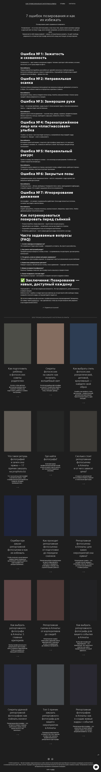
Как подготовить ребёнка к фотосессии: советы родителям (17, 376)
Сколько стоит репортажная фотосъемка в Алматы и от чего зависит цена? (83, 466)
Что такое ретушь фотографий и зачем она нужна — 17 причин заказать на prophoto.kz (17, 466)
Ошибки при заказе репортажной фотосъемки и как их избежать (17, 549)
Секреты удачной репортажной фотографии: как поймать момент (17, 716)
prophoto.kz (35, 300)
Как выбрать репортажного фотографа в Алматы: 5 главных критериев (17, 635)
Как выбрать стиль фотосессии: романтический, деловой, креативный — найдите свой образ (83, 380)
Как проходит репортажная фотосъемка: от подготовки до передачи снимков (50, 550)
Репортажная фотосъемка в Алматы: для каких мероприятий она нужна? (83, 550)
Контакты (72, 3)
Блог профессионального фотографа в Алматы (41, 3)
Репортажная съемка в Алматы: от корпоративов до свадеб (51, 632)
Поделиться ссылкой (51, 310)
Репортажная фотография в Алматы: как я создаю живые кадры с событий (83, 717)
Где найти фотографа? (50, 460)
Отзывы (62, 3)
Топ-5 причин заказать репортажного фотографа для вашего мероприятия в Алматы (50, 721)
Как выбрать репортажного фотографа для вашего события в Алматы (83, 633)
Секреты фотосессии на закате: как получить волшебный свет (50, 376)
